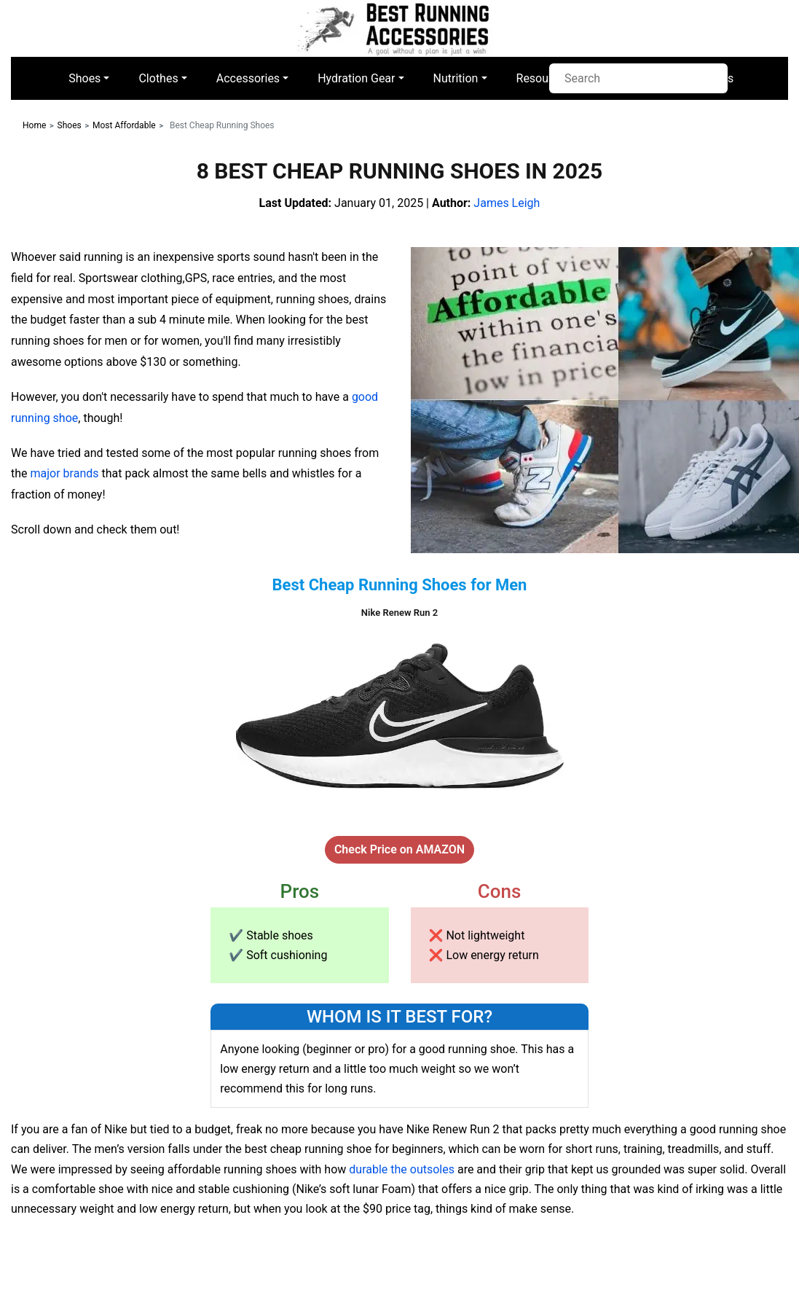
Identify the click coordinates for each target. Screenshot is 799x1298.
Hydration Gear (356, 78)
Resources (543, 78)
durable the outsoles (401, 1169)
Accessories (248, 78)
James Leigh (506, 203)
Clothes (158, 78)
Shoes (84, 78)
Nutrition (456, 78)
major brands (65, 473)
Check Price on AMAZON (399, 849)
